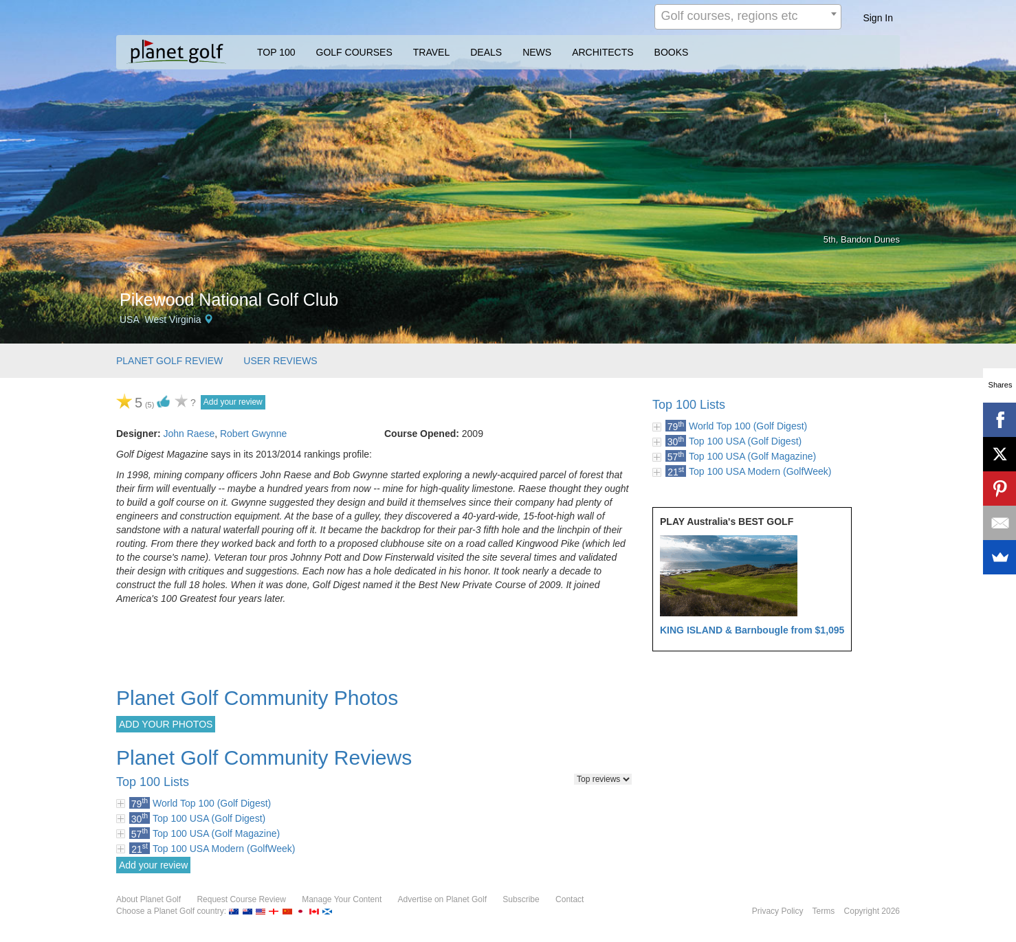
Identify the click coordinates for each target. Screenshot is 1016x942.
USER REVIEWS (280, 360)
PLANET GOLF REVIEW (169, 360)
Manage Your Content (342, 899)
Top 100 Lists (688, 405)
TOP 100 (276, 52)
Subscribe (521, 899)
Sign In (878, 17)
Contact (569, 899)
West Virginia (173, 319)
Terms (824, 911)
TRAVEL (431, 52)
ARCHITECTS (602, 52)
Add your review (233, 402)
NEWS (536, 52)
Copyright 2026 (872, 911)
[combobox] (747, 17)
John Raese (188, 433)
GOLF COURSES (354, 52)
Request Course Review (241, 899)
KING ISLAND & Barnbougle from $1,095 (752, 630)
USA (130, 319)
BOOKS (671, 52)
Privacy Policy (778, 911)
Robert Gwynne (253, 433)
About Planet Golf (148, 899)
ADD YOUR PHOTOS (165, 724)
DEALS (486, 52)
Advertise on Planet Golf (442, 899)
